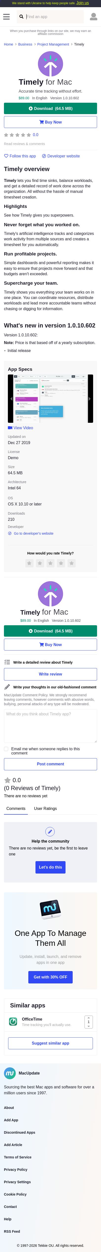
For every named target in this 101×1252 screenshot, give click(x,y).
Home (8, 44)
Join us (82, 2)
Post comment (50, 764)
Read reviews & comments (24, 144)
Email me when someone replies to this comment (45, 751)
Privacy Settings (17, 1182)
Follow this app (20, 156)
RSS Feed (12, 1231)
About (9, 1107)
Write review (50, 674)
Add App (11, 1120)
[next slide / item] (89, 399)
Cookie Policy (15, 1194)
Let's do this (50, 867)
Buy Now (50, 122)
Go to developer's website (30, 533)
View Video (20, 428)
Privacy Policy (15, 1169)
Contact (10, 1206)
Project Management (53, 44)
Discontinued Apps (19, 1132)
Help (7, 1219)
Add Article (13, 1145)
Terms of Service (18, 1157)
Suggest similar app (50, 1043)
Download (50, 108)
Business (25, 44)
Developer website (61, 156)
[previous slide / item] (11, 399)
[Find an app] (21, 17)
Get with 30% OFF (50, 977)
